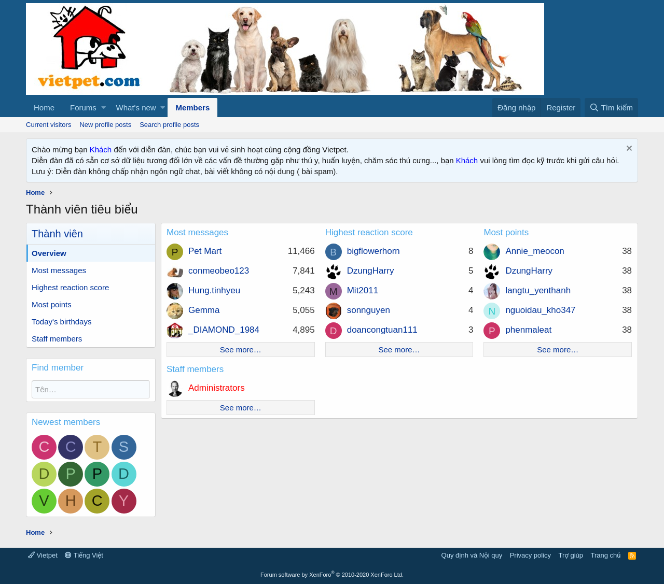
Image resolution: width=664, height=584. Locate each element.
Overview (49, 253)
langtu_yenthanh (538, 290)
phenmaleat (528, 330)
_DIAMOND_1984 (223, 330)
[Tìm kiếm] (611, 107)
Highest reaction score (70, 287)
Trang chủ (606, 555)
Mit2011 (362, 290)
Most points (52, 304)
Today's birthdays (61, 321)
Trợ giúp (571, 555)
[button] (103, 107)
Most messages (59, 270)
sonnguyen (368, 310)
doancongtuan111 (382, 330)
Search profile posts (169, 125)
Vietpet (43, 555)
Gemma (203, 310)
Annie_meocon (534, 251)
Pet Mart (205, 251)
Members (192, 107)
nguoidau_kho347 (540, 310)
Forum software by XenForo (332, 575)
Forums (83, 107)
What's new (136, 107)
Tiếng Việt (84, 555)
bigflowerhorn (373, 251)
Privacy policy (530, 555)
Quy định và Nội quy (472, 555)
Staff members (57, 338)
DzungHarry (370, 271)
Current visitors (48, 125)
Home (44, 107)
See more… (240, 349)
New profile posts (105, 125)
